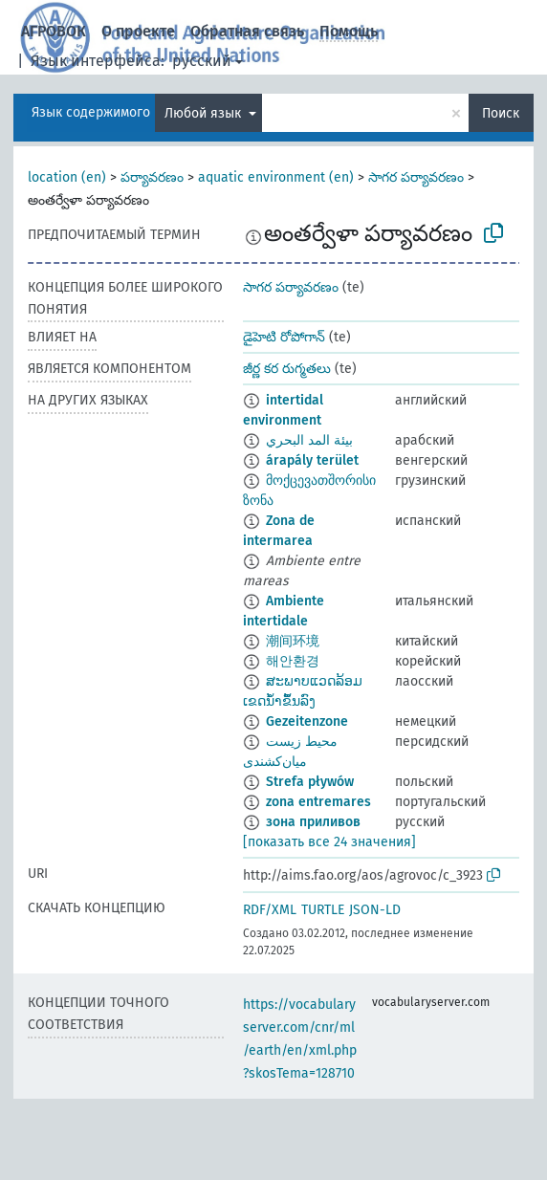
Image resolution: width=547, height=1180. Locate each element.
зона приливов (313, 822)
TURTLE (322, 910)
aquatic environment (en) (276, 177)
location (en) (67, 177)
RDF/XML (269, 910)
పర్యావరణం (152, 177)
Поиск (500, 113)
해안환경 (292, 661)
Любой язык (204, 113)
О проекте (138, 31)
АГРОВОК (53, 31)
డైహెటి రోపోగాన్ (284, 337)
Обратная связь (247, 31)
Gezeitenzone (307, 721)
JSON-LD (375, 910)
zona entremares (318, 802)
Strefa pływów (310, 782)
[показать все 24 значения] (329, 842)
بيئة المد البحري (309, 440)
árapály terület (312, 460)
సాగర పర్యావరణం (416, 177)
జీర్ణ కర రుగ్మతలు (287, 369)
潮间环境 (292, 641)
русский (201, 61)
